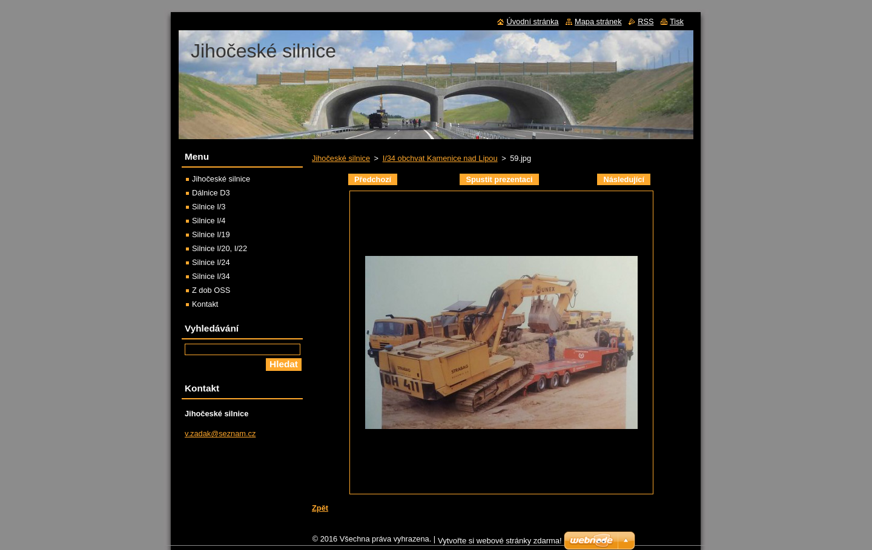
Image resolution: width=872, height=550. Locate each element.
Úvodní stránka (532, 21)
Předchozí (372, 179)
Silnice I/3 (208, 206)
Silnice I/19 (211, 234)
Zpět (320, 507)
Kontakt (205, 304)
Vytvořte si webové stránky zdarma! (500, 543)
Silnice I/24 (211, 262)
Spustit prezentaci (499, 179)
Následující (623, 179)
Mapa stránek (598, 21)
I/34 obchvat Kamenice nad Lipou (440, 158)
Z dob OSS (211, 290)
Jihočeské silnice (341, 158)
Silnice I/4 (208, 220)
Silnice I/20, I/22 (219, 248)
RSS (645, 21)
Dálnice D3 (211, 192)
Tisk (677, 21)
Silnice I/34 (211, 276)
